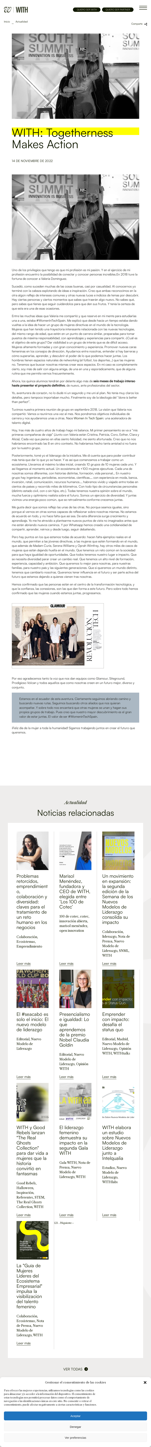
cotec (84, 916)
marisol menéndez (73, 926)
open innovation (71, 931)
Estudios (108, 1168)
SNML (124, 951)
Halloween (25, 1188)
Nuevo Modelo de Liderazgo (113, 946)
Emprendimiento (29, 946)
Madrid (122, 1039)
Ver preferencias (75, 1437)
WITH (107, 955)
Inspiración (25, 1193)
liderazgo (109, 936)
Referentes (25, 1197)
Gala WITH (68, 1163)
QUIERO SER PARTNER (118, 9)
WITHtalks (121, 1053)
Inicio (7, 21)
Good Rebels (26, 1183)
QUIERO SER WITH (87, 9)
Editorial (23, 1039)
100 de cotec (68, 916)
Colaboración (27, 937)
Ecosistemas (26, 942)
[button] (145, 1382)
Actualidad (22, 21)
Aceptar (75, 1416)
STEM (39, 1197)
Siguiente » (67, 1222)
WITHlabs (110, 1182)
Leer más (24, 963)
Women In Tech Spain (88, 418)
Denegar (75, 1426)
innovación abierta (73, 921)
